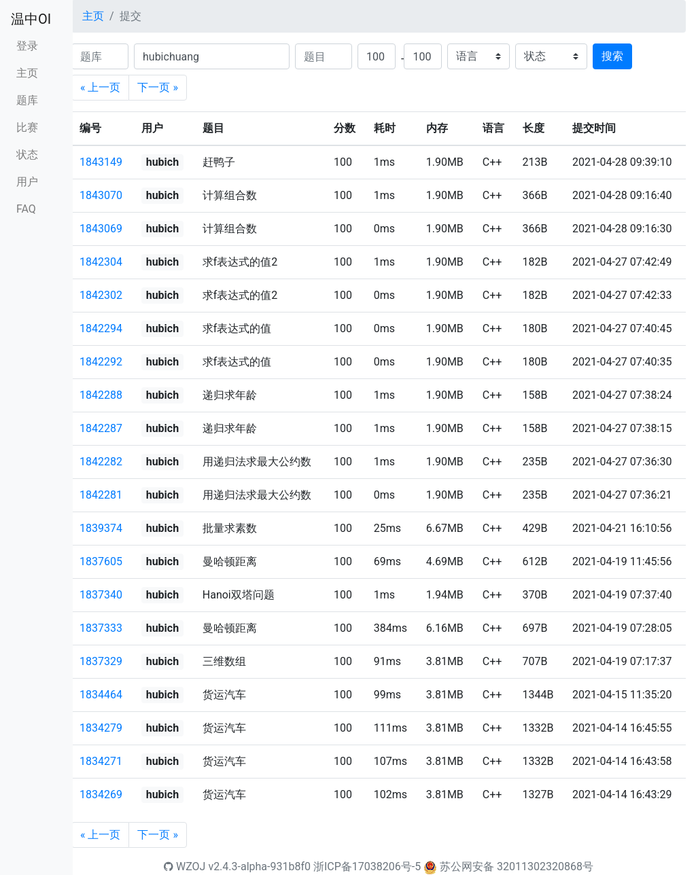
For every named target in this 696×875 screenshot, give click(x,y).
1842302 (101, 295)
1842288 (101, 395)
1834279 (101, 727)
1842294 (101, 328)
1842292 (101, 361)
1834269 (101, 794)
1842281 (101, 494)
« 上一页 (100, 87)
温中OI (31, 19)
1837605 (101, 561)
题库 (27, 100)
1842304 (101, 261)
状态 (27, 154)
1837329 (101, 661)
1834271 (101, 761)
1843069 (101, 228)
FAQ (26, 208)
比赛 (27, 127)
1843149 (101, 162)
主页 (27, 73)
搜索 (612, 56)
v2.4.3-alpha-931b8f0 (259, 866)
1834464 (101, 694)
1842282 (101, 461)
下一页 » (157, 87)
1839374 (101, 528)
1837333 (101, 628)
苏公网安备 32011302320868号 (516, 866)
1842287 (101, 428)
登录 (27, 45)
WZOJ (184, 866)
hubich (162, 162)
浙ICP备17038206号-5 (367, 866)
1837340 (101, 594)
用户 (27, 181)
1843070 (101, 195)
